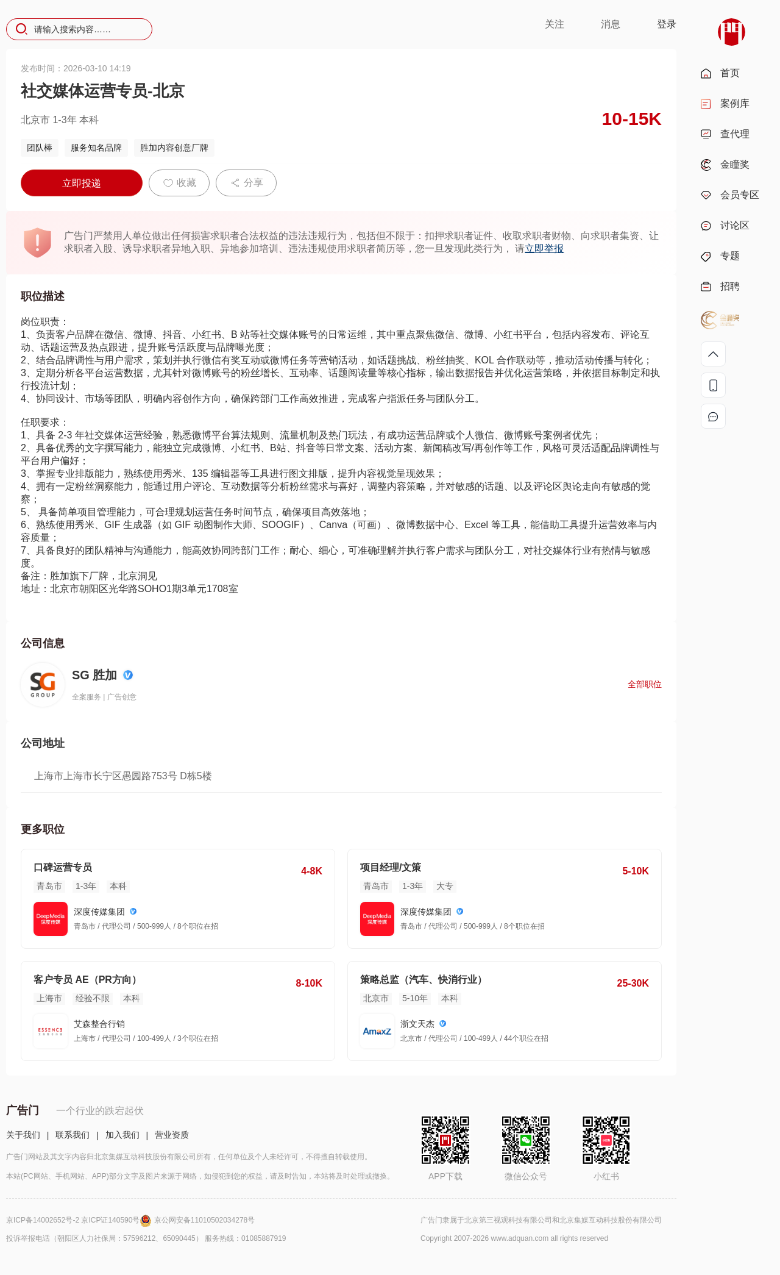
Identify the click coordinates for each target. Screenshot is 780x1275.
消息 (610, 24)
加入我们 (122, 1135)
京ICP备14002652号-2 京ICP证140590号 (80, 1220)
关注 (554, 24)
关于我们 (23, 1135)
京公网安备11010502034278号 (204, 1220)
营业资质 (172, 1135)
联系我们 (72, 1135)
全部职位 (645, 684)
